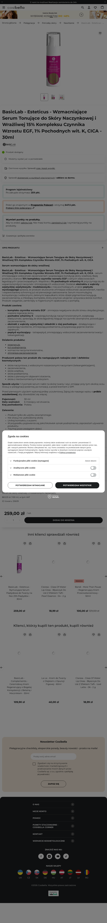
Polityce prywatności (67, 452)
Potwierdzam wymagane (30, 485)
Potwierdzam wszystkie (77, 485)
